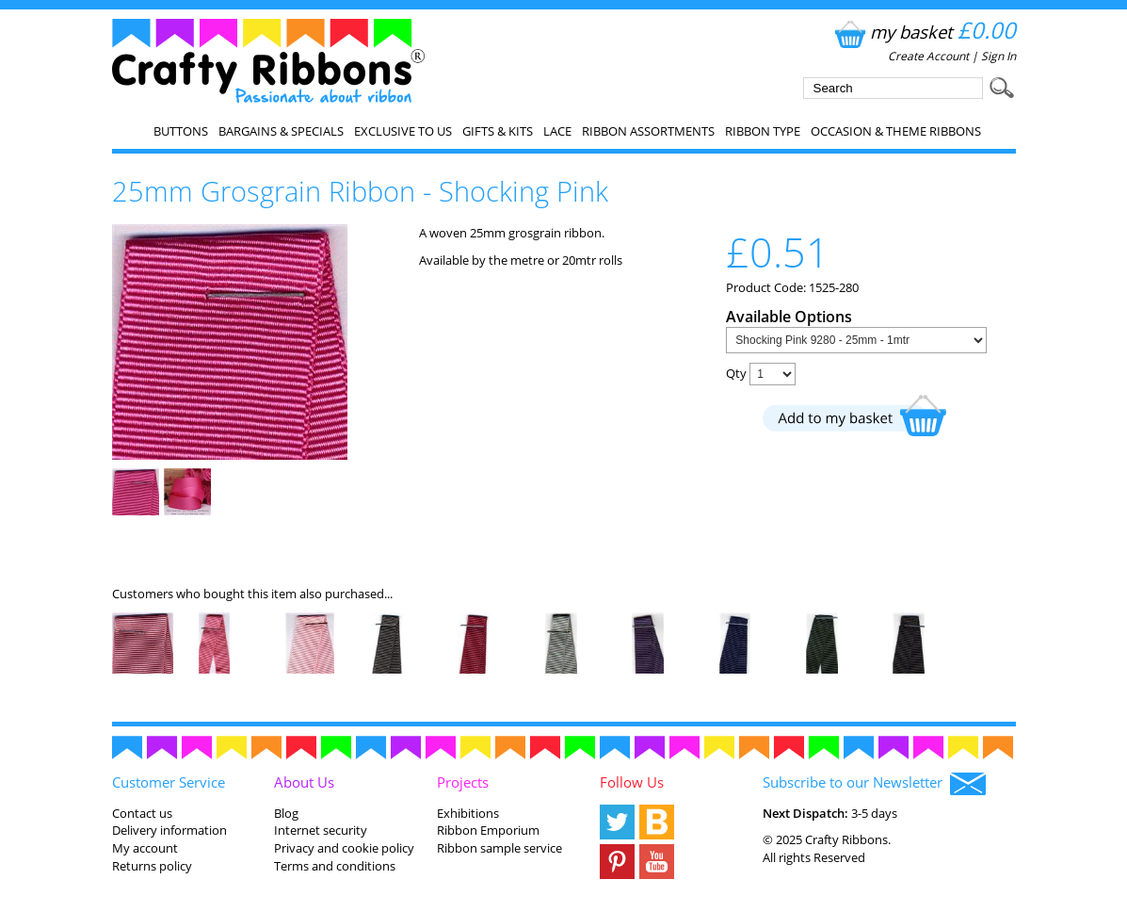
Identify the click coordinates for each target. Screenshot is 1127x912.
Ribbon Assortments (648, 130)
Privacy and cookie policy (344, 847)
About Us (304, 782)
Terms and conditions (334, 865)
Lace (557, 130)
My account (145, 847)
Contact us (142, 813)
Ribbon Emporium (488, 830)
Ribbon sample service (499, 847)
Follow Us (632, 782)
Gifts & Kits (497, 130)
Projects (463, 782)
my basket (923, 31)
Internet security (320, 830)
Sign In (998, 56)
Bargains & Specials (281, 130)
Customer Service (168, 782)
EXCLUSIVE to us (403, 130)
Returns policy (152, 865)
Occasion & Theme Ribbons (896, 130)
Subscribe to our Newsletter (874, 784)
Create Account (928, 56)
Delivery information (169, 830)
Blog (286, 813)
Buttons (180, 130)
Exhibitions (468, 813)
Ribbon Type (762, 130)
